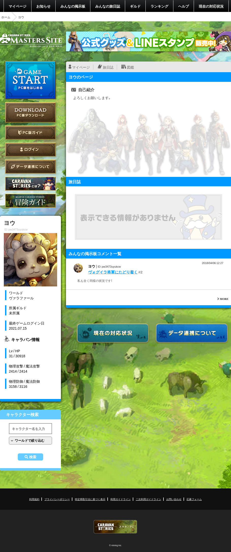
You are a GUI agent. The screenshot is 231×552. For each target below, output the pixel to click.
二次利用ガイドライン (148, 499)
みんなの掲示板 (72, 6)
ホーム (5, 17)
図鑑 (130, 67)
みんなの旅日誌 (107, 6)
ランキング (159, 6)
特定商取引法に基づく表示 (90, 499)
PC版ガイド (30, 133)
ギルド (135, 6)
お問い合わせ (174, 499)
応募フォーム (194, 499)
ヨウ (91, 266)
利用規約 (34, 499)
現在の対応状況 (211, 6)
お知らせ (43, 6)
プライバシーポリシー (57, 499)
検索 (32, 457)
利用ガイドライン (120, 499)
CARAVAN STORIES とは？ (30, 184)
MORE (224, 298)
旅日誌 (108, 67)
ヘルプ (183, 6)
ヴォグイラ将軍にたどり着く (113, 272)
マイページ (17, 6)
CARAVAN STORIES (115, 526)
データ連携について (30, 167)
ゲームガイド (30, 201)
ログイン (30, 150)
